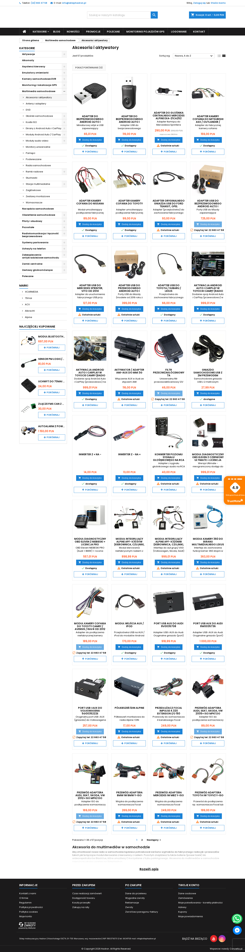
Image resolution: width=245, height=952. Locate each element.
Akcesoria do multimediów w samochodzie (194, 858)
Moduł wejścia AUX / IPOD (129, 624)
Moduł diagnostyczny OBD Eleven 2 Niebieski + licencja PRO (90, 541)
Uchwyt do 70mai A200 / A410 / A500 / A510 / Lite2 (51, 381)
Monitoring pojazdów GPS (145, 31)
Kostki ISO (31, 122)
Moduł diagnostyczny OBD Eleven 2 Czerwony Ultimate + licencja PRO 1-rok (208, 458)
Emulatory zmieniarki (35, 72)
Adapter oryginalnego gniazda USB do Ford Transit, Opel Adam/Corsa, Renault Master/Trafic (169, 206)
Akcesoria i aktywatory (39, 97)
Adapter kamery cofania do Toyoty (129, 202)
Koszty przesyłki (81, 902)
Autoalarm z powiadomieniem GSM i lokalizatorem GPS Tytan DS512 (51, 426)
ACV (27, 304)
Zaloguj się (199, 2)
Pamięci (30, 153)
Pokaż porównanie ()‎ (89, 67)
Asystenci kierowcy (33, 66)
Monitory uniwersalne (38, 146)
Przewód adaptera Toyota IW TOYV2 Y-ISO (207, 794)
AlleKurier (32, 928)
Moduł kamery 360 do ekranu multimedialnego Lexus (208, 541)
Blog (56, 31)
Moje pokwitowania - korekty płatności (200, 902)
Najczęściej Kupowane (37, 326)
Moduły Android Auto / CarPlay (43, 134)
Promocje (93, 31)
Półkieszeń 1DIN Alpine (129, 708)
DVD (28, 109)
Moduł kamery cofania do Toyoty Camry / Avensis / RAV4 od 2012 (90, 626)
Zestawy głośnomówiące (37, 270)
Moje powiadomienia (190, 916)
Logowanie (179, 31)
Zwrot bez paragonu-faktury (141, 911)
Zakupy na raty (80, 907)
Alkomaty (28, 60)
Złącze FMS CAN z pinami (51, 403)
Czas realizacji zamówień (87, 893)
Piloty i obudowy (32, 221)
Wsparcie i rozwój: (226, 948)
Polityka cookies (28, 911)
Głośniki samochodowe (39, 115)
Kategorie (40, 31)
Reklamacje (132, 902)
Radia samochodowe (38, 165)
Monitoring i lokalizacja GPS (39, 85)
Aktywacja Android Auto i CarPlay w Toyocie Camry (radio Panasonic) (90, 374)
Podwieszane (34, 159)
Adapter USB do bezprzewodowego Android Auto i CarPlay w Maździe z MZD (208, 206)
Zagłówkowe (33, 190)
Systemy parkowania (35, 242)
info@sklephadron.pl (74, 2)
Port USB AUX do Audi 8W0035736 (208, 624)
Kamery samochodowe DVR (39, 78)
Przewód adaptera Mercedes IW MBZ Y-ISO (168, 794)
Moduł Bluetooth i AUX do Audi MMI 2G (51, 336)
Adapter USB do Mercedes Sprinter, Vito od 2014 (90, 288)
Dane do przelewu (135, 893)
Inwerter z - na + (129, 454)
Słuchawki (31, 177)
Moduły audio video (37, 140)
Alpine (28, 317)
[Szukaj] (122, 15)
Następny (154, 839)
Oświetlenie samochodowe (38, 214)
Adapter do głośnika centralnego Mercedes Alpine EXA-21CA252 (169, 115)
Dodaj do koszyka (90, 139)
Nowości (73, 31)
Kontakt (199, 31)
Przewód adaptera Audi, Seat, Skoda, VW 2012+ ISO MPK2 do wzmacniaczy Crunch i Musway (90, 798)
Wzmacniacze (34, 202)
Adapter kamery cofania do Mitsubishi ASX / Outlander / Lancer (208, 120)
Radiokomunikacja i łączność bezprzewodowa (40, 235)
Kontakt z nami (27, 893)
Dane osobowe (187, 893)
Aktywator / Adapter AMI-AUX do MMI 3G (129, 371)
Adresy (182, 907)
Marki (23, 285)
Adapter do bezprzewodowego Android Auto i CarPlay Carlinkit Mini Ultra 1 (90, 121)
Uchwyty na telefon (34, 248)
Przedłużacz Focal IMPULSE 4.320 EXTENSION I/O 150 (168, 710)
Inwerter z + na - (90, 454)
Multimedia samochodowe (38, 91)
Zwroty (129, 907)
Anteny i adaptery (36, 103)
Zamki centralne (32, 263)
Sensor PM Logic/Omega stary (51, 358)
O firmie (23, 898)
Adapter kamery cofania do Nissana (90, 202)
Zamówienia (185, 898)
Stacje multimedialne (38, 183)
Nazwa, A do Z (194, 56)
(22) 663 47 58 (39, 2)
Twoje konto (188, 885)
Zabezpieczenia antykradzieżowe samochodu (40, 256)
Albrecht (29, 310)
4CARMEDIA (31, 291)
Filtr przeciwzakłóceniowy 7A (168, 372)
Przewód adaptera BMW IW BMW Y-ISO (129, 794)
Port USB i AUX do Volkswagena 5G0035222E (90, 710)
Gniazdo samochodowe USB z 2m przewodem (207, 372)
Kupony (182, 911)
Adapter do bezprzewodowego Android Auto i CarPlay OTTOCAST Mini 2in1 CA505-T (129, 121)
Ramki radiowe (34, 171)
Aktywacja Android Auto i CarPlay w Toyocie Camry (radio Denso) (208, 289)
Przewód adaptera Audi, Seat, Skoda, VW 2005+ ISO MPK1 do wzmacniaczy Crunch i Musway (208, 713)
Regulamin (25, 902)
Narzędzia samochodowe (38, 208)
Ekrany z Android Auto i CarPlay (43, 128)
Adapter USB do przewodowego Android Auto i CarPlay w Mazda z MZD (129, 290)
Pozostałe (28, 227)
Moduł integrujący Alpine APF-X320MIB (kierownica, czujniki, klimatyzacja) (169, 543)
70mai (28, 298)
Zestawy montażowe (38, 196)
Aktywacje (28, 54)
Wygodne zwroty (135, 898)
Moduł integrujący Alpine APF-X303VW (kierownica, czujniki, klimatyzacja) (129, 543)
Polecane (113, 31)
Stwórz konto (218, 2)
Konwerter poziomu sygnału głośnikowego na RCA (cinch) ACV (168, 458)
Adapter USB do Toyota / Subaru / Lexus (168, 288)
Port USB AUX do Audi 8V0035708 (168, 624)
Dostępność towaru (83, 898)
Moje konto (25, 916)
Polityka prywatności (31, 907)
